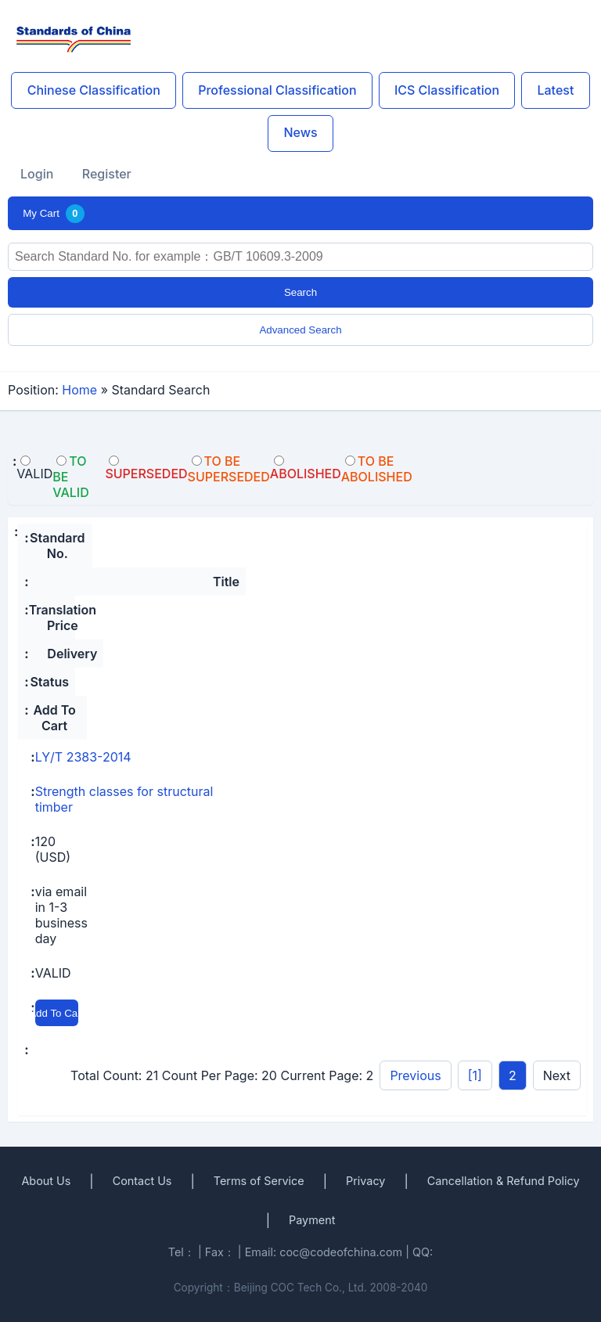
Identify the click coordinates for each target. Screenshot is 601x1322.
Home (79, 390)
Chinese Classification (93, 90)
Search (300, 292)
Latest (555, 90)
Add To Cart (56, 1013)
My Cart (54, 213)
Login (36, 174)
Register (106, 174)
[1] (475, 1075)
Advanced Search (300, 330)
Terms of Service (259, 1180)
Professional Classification (277, 90)
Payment (312, 1220)
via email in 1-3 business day (61, 915)
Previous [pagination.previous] (415, 1075)
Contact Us (142, 1180)
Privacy (365, 1180)
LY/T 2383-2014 (83, 757)
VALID (53, 973)
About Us (45, 1180)
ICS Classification (446, 90)
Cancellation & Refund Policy (503, 1180)
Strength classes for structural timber (124, 799)
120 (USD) (52, 849)
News (300, 132)
